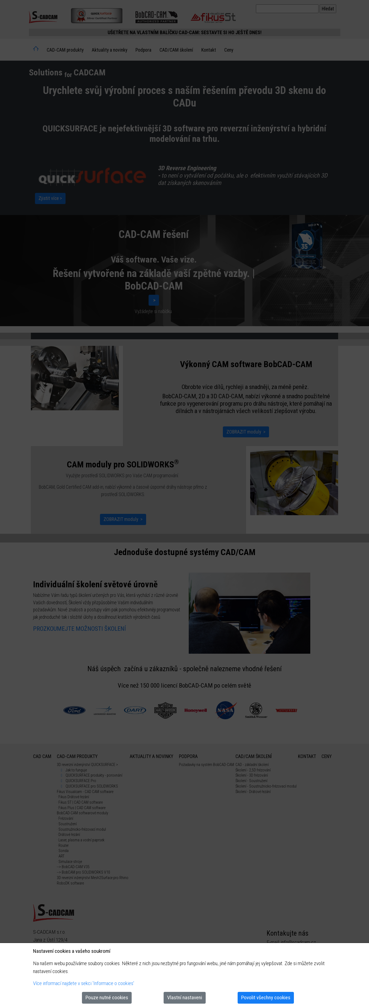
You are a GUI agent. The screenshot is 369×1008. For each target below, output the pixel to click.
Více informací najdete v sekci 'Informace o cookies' (83, 983)
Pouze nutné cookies (106, 997)
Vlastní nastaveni (184, 997)
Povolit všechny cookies (265, 997)
